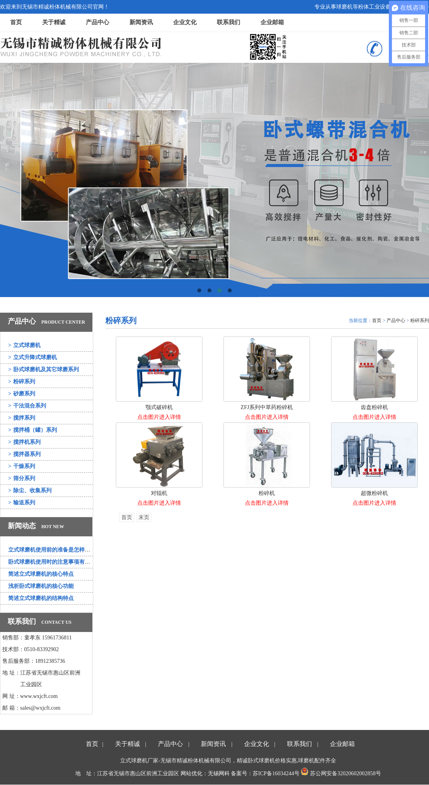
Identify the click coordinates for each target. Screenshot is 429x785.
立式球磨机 (24, 345)
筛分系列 (21, 478)
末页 (143, 517)
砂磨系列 (21, 394)
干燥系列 (21, 466)
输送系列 (21, 503)
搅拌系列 (21, 418)
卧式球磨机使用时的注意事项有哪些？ (54, 562)
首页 (16, 22)
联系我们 (228, 22)
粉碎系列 (21, 381)
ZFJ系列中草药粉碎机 (267, 407)
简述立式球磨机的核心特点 (41, 574)
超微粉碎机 (374, 493)
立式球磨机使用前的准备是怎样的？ (52, 550)
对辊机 (159, 493)
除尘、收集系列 (29, 490)
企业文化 (185, 22)
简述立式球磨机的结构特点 (41, 598)
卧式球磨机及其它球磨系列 (43, 369)
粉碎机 (267, 493)
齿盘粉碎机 (374, 407)
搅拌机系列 (24, 442)
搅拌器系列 (24, 454)
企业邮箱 (272, 22)
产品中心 (97, 22)
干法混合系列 (27, 406)
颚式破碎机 (159, 407)
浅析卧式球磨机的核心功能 (41, 586)
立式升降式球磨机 (32, 357)
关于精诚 (54, 22)
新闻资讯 (141, 22)
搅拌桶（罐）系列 (32, 430)
